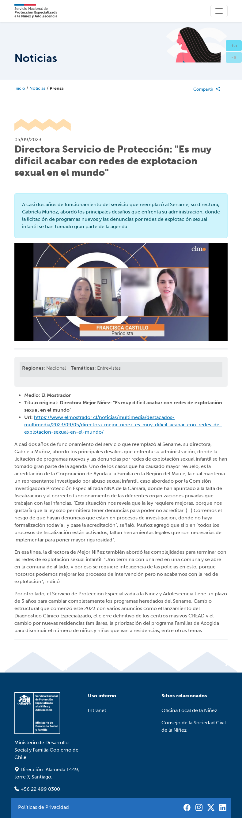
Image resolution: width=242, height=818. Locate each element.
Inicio (19, 88)
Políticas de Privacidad (43, 807)
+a (236, 45)
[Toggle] (219, 11)
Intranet (97, 710)
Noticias (37, 88)
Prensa (56, 88)
